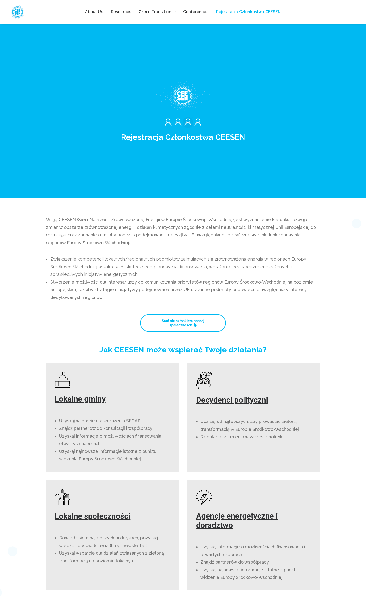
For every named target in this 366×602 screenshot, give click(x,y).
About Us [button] (94, 11)
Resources (142, 565)
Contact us (143, 585)
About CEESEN (142, 556)
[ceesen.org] (17, 12)
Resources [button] (121, 11)
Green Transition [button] (157, 11)
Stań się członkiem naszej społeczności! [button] (183, 227)
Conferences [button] (195, 11)
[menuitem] (94, 12)
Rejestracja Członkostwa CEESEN (248, 11)
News (142, 575)
